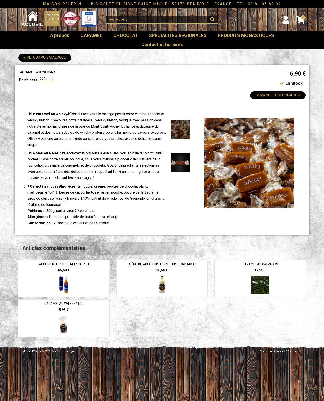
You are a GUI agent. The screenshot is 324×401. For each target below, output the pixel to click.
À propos (59, 35)
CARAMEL (91, 35)
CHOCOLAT (125, 35)
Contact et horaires (162, 44)
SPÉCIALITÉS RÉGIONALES (178, 35)
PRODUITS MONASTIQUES (246, 35)
